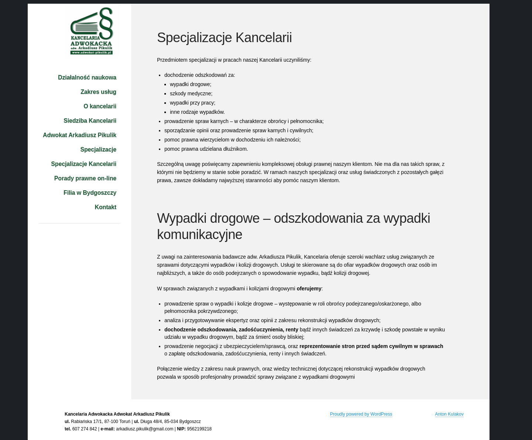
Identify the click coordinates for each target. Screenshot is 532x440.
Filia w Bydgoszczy (90, 193)
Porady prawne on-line (85, 178)
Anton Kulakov (449, 414)
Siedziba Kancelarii (90, 120)
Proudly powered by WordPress (361, 414)
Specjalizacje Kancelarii (83, 164)
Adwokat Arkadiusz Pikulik (79, 135)
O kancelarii (99, 106)
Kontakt (105, 207)
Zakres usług (98, 92)
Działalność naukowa (87, 77)
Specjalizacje (98, 149)
